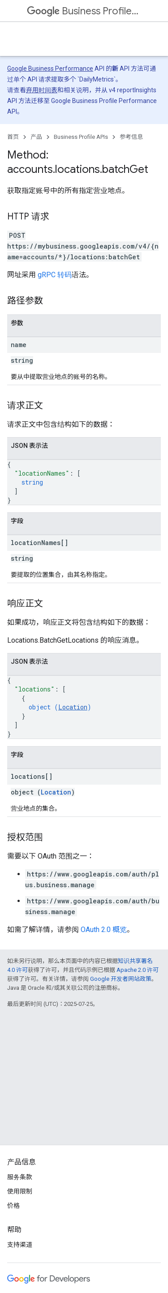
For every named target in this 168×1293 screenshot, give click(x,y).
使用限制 (19, 1191)
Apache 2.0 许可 (137, 970)
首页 (13, 136)
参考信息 (131, 136)
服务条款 (19, 1177)
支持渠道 (19, 1244)
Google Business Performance (50, 68)
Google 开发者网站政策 (120, 978)
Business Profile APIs (83, 11)
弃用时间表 (41, 90)
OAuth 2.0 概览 (104, 929)
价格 (13, 1205)
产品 (36, 136)
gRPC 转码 (55, 275)
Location (72, 707)
